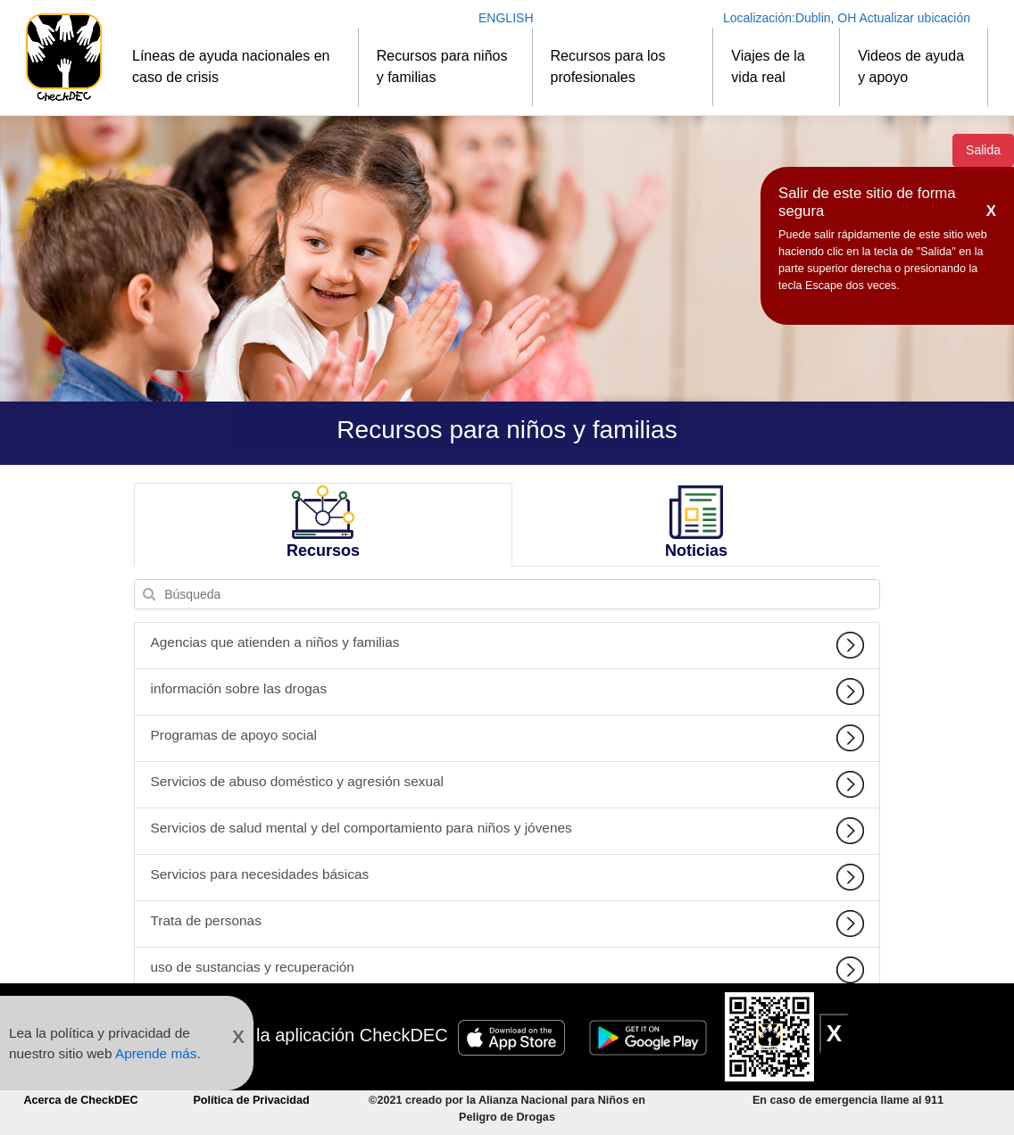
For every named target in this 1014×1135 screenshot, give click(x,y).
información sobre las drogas (507, 691)
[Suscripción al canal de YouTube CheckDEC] (447, 1075)
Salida (983, 150)
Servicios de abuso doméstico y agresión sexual (507, 784)
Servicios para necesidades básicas (507, 877)
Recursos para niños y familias (442, 66)
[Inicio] (64, 57)
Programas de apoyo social (507, 738)
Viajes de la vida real (767, 66)
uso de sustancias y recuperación (507, 970)
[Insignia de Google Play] (651, 1035)
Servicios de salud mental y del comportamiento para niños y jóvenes (507, 830)
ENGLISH (505, 18)
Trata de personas (507, 923)
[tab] (323, 525)
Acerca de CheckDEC (80, 1100)
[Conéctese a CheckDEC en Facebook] (488, 1075)
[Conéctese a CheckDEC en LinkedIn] (569, 1075)
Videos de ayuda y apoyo (911, 66)
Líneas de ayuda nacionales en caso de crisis (231, 66)
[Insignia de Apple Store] (514, 1035)
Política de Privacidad (251, 1100)
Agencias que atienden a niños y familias (507, 645)
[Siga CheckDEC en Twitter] (530, 1075)
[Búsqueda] (507, 594)
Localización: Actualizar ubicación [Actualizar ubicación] (846, 18)
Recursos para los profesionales (608, 66)
